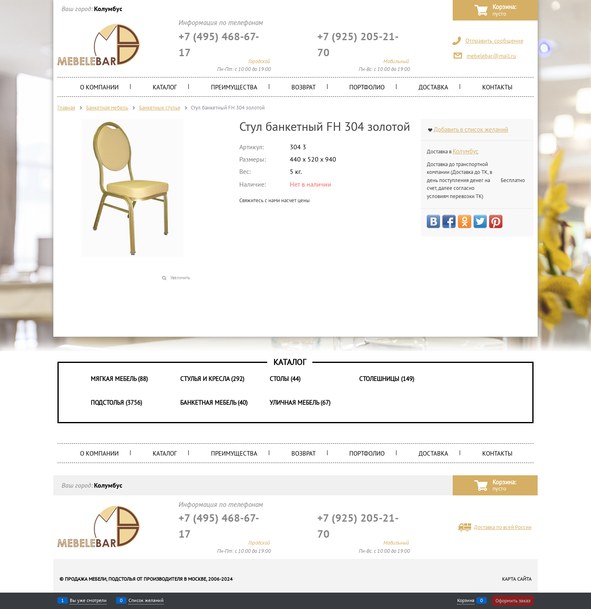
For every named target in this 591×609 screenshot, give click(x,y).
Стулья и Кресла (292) (212, 379)
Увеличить (180, 278)
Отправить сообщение (494, 40)
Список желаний (146, 600)
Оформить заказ (512, 601)
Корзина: (504, 10)
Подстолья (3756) (116, 402)
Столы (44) (285, 379)
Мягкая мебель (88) (119, 379)
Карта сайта (516, 579)
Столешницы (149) (386, 379)
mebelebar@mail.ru (491, 55)
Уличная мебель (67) (300, 402)
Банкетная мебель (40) (213, 402)
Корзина (465, 600)
